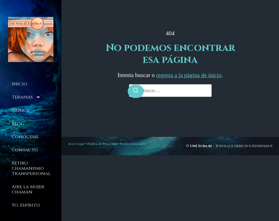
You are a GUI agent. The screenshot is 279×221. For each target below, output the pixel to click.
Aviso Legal (76, 143)
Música (20, 110)
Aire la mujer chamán (28, 189)
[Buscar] (136, 91)
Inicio (19, 84)
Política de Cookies (133, 143)
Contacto (25, 150)
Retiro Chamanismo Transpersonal (31, 168)
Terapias (26, 97)
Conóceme (25, 137)
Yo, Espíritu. (26, 205)
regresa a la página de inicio (189, 75)
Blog (18, 123)
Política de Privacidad (102, 143)
